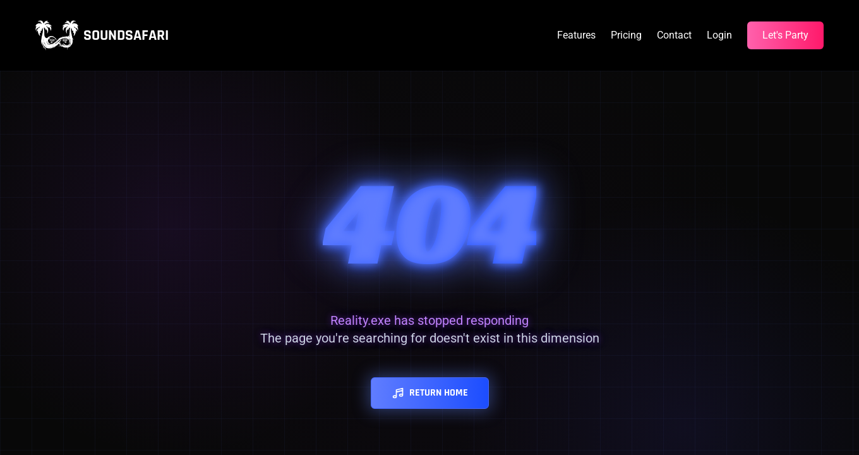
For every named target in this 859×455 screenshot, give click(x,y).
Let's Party (785, 35)
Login (719, 35)
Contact (674, 35)
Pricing (626, 35)
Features (576, 35)
